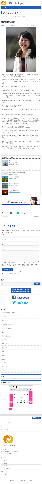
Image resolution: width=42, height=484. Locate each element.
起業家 (4, 361)
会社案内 (3, 457)
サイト (4, 244)
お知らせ (3, 471)
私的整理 (4, 334)
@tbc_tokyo (16, 164)
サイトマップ (4, 429)
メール (4, 239)
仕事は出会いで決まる (14, 192)
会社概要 (4, 460)
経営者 (17, 190)
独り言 (32, 25)
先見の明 (4, 216)
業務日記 (4, 353)
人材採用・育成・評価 (20, 172)
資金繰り (4, 318)
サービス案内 (4, 466)
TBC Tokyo (19, 480)
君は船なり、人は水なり (15, 185)
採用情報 (4, 463)
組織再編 (4, 345)
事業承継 (4, 349)
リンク (3, 426)
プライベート (5, 368)
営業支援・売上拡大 (7, 330)
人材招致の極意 (13, 174)
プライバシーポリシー (7, 423)
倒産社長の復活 (6, 338)
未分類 (4, 372)
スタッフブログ (5, 474)
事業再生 (4, 322)
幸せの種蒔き (12, 178)
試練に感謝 (37, 216)
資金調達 (4, 341)
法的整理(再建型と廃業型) (8, 315)
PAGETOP (36, 417)
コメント (4, 249)
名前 (3, 234)
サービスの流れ (6, 469)
